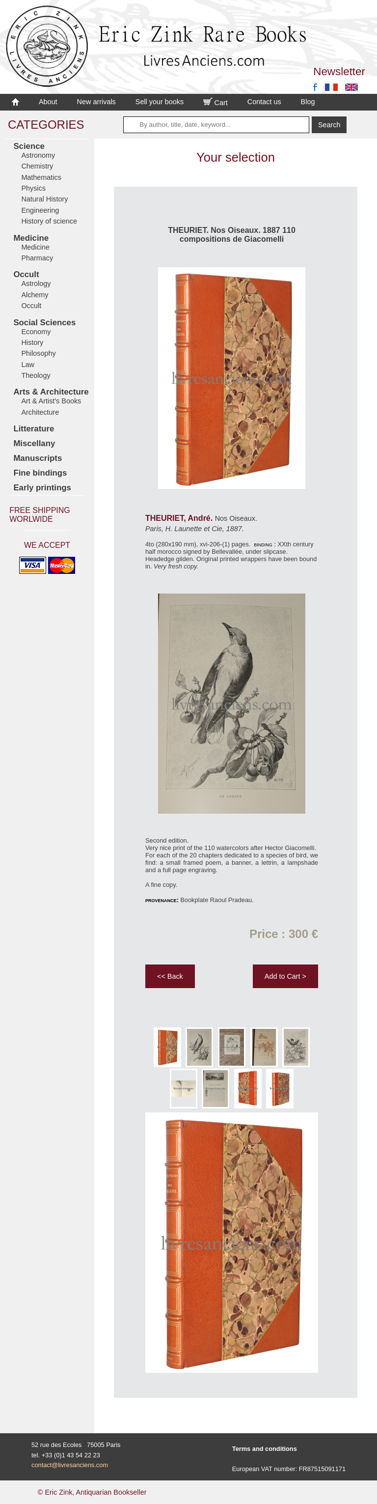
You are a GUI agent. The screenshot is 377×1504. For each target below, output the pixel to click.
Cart (215, 103)
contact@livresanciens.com (69, 1465)
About (48, 102)
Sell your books (159, 102)
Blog (308, 102)
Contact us (264, 102)
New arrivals (96, 102)
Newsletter (339, 71)
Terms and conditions (264, 1448)
